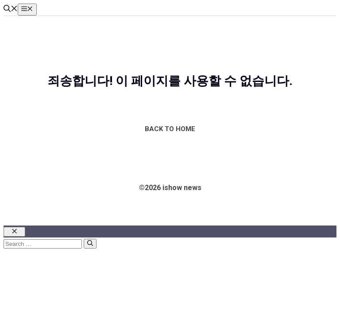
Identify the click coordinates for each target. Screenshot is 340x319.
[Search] (90, 244)
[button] (11, 9)
